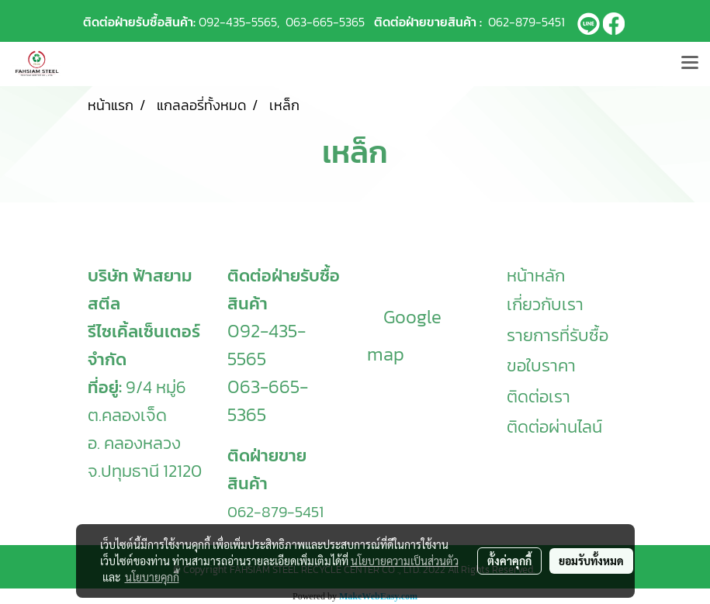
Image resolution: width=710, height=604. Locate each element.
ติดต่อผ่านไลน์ (554, 427)
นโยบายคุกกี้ (152, 577)
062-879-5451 (526, 21)
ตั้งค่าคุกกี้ (509, 561)
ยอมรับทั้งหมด (591, 561)
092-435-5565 (238, 21)
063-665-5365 (325, 21)
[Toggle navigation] (690, 64)
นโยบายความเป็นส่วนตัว (405, 561)
